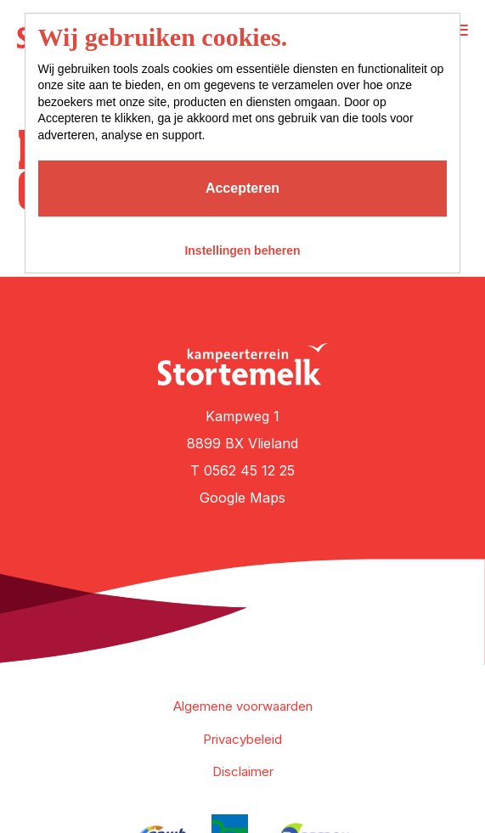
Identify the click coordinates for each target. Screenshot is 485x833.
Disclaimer (243, 771)
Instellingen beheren (242, 250)
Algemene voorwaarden (243, 706)
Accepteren (242, 188)
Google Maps (242, 497)
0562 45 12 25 (249, 470)
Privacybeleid (242, 739)
